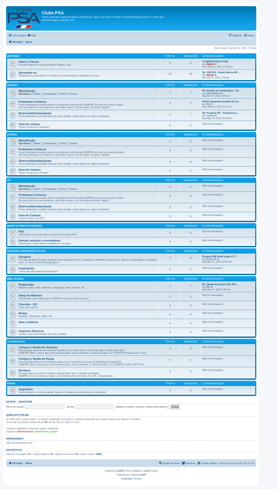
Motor (35, 94)
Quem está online (17, 415)
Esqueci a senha (125, 406)
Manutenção (26, 91)
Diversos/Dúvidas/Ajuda (34, 113)
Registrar (25, 401)
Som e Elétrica (28, 322)
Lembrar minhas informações (153, 406)
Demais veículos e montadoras (39, 240)
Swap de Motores (30, 295)
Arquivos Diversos (31, 331)
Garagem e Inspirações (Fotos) (26, 251)
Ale (208, 104)
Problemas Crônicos (32, 101)
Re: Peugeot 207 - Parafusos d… (220, 113)
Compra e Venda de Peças (36, 358)
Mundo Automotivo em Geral (25, 226)
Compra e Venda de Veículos (38, 347)
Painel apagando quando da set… (221, 101)
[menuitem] (31, 35)
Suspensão (48, 94)
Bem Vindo (13, 56)
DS (8, 180)
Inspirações (26, 268)
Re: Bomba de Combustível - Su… (221, 90)
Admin (210, 64)
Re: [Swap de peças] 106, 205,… (220, 284)
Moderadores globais (46, 431)
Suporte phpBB (138, 475)
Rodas (22, 313)
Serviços (24, 370)
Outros (72, 94)
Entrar (11, 401)
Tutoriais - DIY (28, 304)
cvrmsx (210, 115)
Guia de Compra (29, 169)
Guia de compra (29, 124)
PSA (21, 231)
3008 (98, 454)
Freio (62, 94)
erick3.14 (211, 259)
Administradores (25, 431)
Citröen (12, 135)
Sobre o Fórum (28, 61)
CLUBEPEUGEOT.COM (215, 61)
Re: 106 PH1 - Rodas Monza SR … (221, 72)
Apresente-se (27, 72)
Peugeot (12, 85)
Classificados (16, 341)
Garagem (24, 256)
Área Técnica (15, 279)
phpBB (120, 471)
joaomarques (213, 93)
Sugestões (25, 389)
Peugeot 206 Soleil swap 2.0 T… (220, 256)
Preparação (26, 284)
